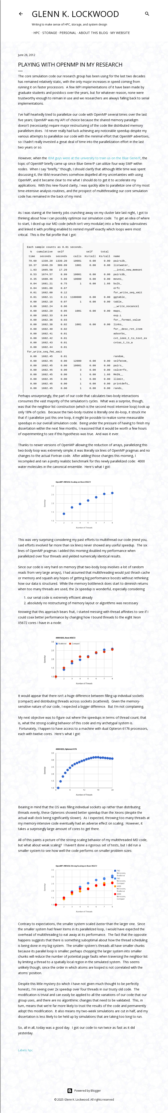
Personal (66, 33)
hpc (30, 1050)
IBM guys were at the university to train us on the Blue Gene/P (94, 158)
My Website (118, 33)
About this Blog (91, 33)
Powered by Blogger (84, 1090)
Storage (48, 33)
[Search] (147, 12)
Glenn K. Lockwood (75, 14)
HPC (35, 33)
